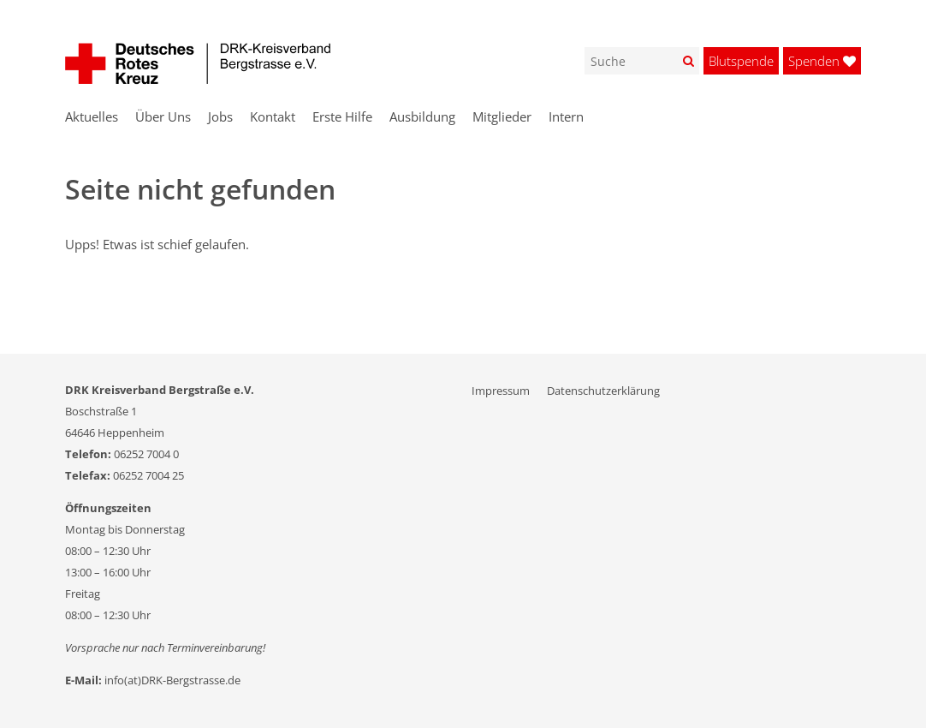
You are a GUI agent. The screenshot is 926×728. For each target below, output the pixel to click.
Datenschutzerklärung (603, 390)
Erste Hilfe (342, 116)
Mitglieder (501, 116)
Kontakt (272, 116)
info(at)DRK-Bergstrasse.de (172, 680)
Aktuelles (91, 116)
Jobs (220, 116)
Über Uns (163, 116)
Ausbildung (422, 116)
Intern (566, 116)
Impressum (501, 390)
